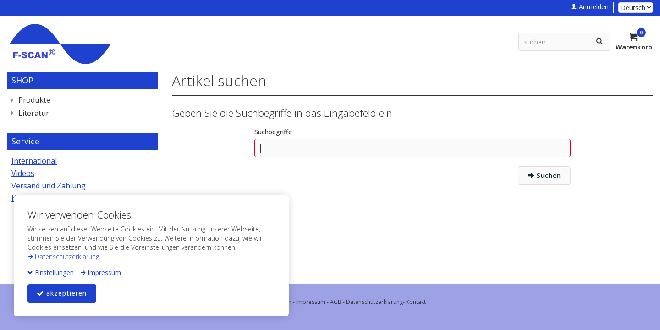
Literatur (33, 113)
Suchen (544, 175)
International (34, 161)
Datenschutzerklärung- (376, 302)
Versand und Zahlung (48, 186)
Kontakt (416, 302)
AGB (335, 302)
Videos (22, 173)
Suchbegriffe (273, 131)
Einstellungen (51, 272)
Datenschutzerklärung (63, 256)
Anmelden (590, 6)
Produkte (34, 100)
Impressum (100, 272)
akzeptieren (62, 293)
